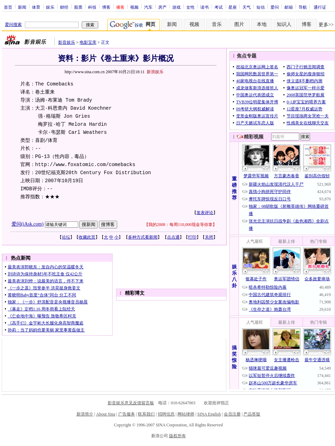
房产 (162, 7)
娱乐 (50, 7)
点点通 (173, 237)
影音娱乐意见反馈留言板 (131, 402)
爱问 (274, 7)
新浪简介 (84, 414)
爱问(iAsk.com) (27, 224)
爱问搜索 (13, 24)
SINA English (209, 414)
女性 (190, 7)
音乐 (217, 24)
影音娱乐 (66, 42)
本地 (262, 24)
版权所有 (177, 435)
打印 (192, 237)
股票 (78, 7)
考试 (218, 7)
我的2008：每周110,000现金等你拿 (180, 224)
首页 (8, 7)
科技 (92, 7)
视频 (134, 7)
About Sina (105, 414)
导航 (303, 7)
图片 (239, 24)
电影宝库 (88, 42)
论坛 (66, 237)
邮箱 (288, 7)
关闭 (209, 237)
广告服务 (126, 414)
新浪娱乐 (155, 71)
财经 (64, 7)
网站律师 (185, 414)
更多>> (326, 24)
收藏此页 (87, 237)
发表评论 (204, 212)
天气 (246, 7)
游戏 (176, 7)
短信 (260, 7)
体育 (36, 7)
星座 (232, 7)
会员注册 (232, 414)
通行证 (320, 7)
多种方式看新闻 (143, 237)
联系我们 (146, 414)
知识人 (284, 24)
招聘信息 (166, 414)
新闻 (22, 7)
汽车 (148, 7)
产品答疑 (251, 414)
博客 (106, 7)
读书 (204, 7)
